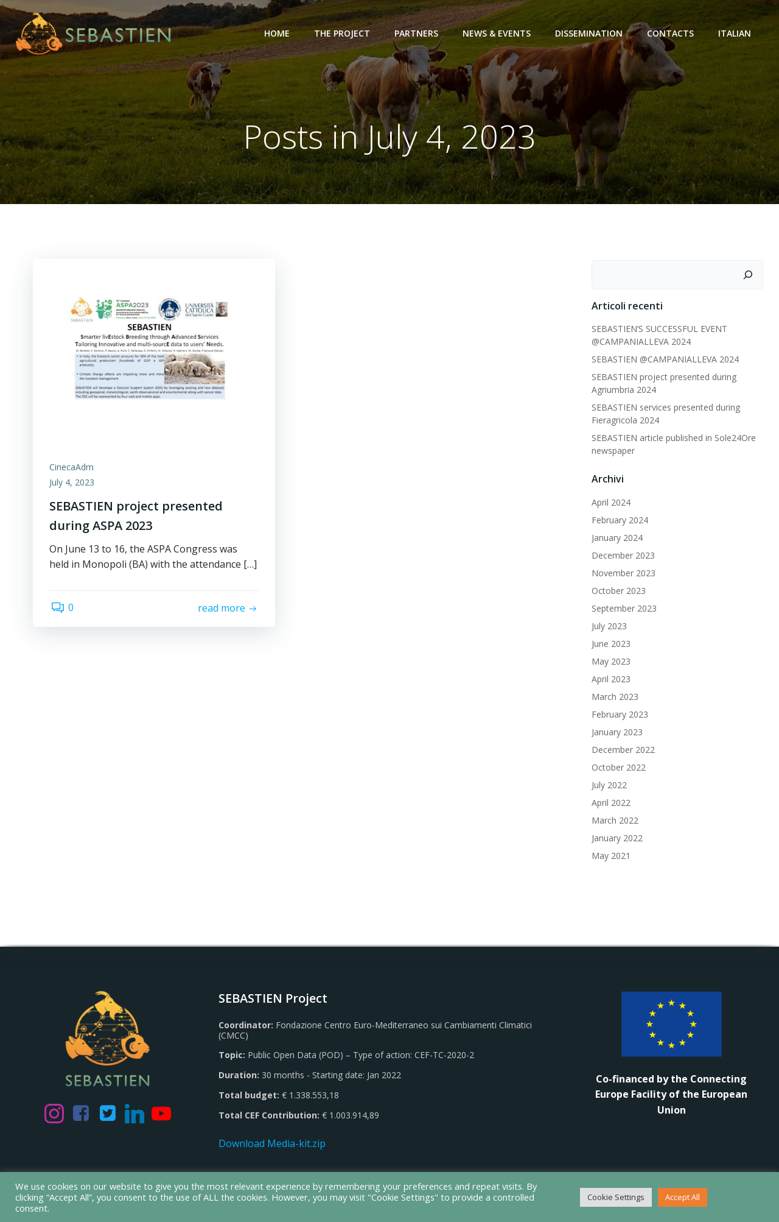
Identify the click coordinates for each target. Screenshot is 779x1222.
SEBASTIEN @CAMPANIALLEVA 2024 (664, 360)
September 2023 (623, 609)
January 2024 (616, 538)
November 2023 (623, 573)
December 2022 (622, 750)
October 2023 (618, 591)
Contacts (671, 33)
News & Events (498, 33)
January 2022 (616, 838)
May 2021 (610, 856)
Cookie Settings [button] (616, 1197)
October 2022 (618, 768)
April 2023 (610, 679)
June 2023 (610, 644)
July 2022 (608, 785)
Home (278, 33)
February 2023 (619, 715)
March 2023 (614, 697)
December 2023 (622, 556)
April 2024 (610, 503)
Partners (417, 33)
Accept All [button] (682, 1197)
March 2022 (614, 821)
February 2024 (619, 520)
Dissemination (590, 33)
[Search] (749, 275)
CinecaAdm (73, 469)
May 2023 (610, 662)
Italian (735, 33)
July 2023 (608, 626)
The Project (343, 33)
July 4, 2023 (73, 485)
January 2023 (616, 732)
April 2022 (610, 803)
